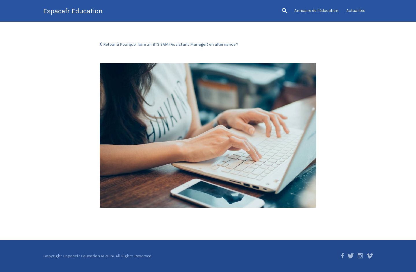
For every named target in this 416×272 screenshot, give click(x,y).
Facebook (342, 255)
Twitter (351, 255)
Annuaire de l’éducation (316, 10)
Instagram (360, 255)
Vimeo (370, 255)
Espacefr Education (73, 11)
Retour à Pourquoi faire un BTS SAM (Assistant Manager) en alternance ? (170, 44)
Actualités (355, 10)
